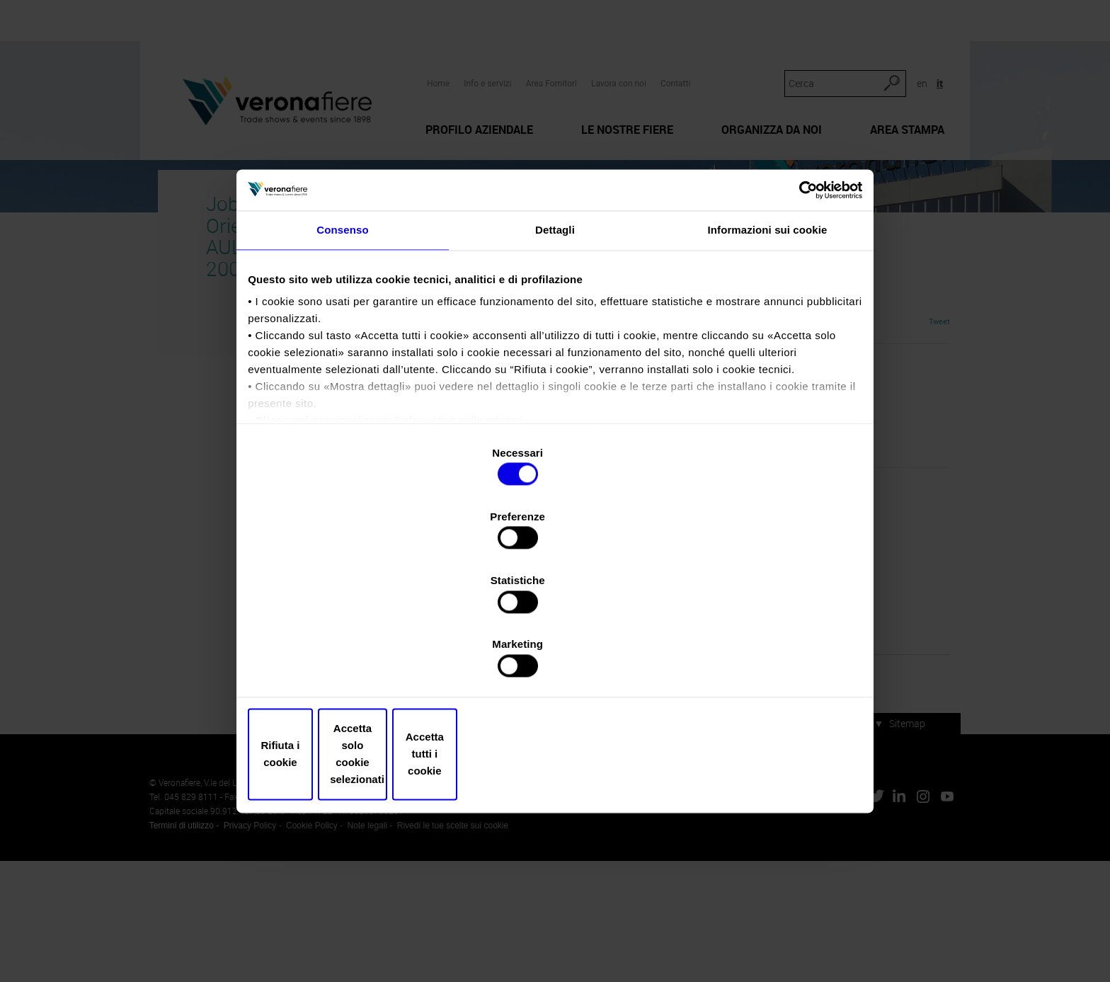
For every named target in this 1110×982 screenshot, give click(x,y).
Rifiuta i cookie (351, 658)
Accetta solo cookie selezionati (555, 658)
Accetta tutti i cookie (758, 658)
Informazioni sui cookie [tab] (768, 360)
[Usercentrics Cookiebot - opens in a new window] (796, 313)
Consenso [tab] (342, 360)
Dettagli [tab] (555, 360)
